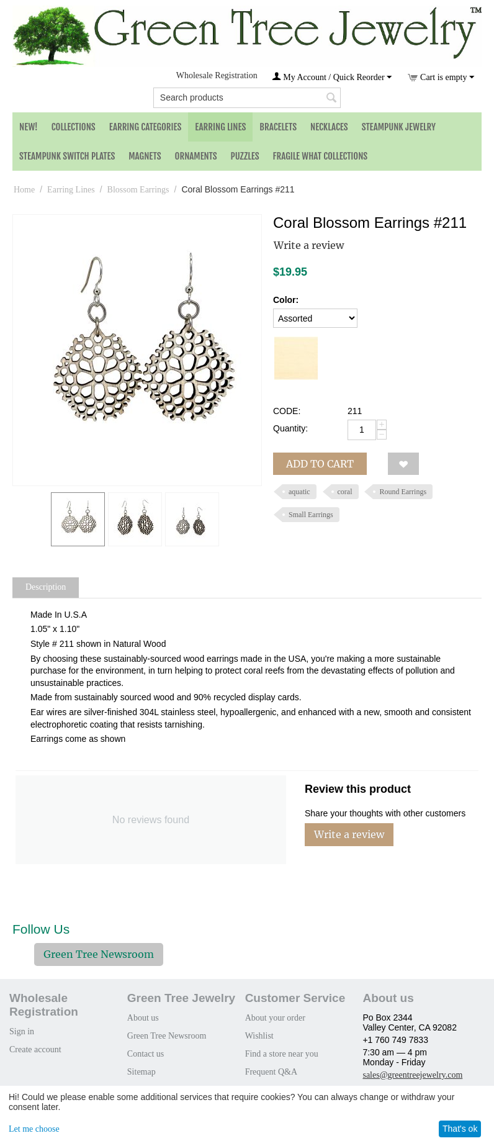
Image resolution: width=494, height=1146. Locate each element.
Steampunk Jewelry (399, 127)
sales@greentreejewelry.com (412, 1075)
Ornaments (196, 156)
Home (24, 189)
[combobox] (247, 98)
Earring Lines (220, 127)
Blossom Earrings (138, 189)
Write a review (309, 245)
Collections (74, 127)
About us (143, 1017)
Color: (286, 300)
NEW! (28, 127)
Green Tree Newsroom (98, 954)
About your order (275, 1017)
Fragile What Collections (320, 156)
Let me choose (34, 1129)
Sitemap (141, 1071)
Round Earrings (402, 491)
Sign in (21, 1031)
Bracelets (278, 127)
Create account (35, 1049)
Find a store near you (281, 1053)
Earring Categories (145, 127)
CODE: (286, 411)
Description (45, 587)
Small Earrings (311, 514)
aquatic (299, 491)
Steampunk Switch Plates (67, 156)
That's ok (459, 1129)
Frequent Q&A (271, 1071)
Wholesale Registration (217, 75)
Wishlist (259, 1035)
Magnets (144, 156)
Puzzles (245, 156)
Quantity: (290, 428)
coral (345, 491)
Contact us (145, 1053)
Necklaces (329, 127)
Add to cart (320, 464)
